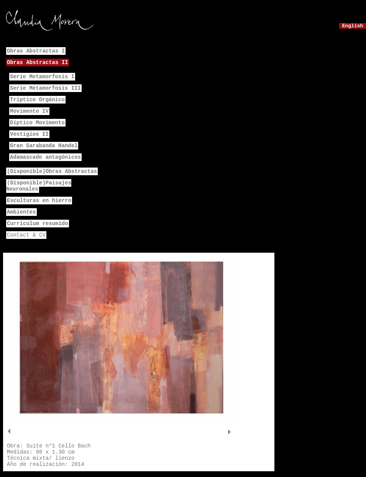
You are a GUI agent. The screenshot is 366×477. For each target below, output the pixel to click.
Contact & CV (26, 235)
